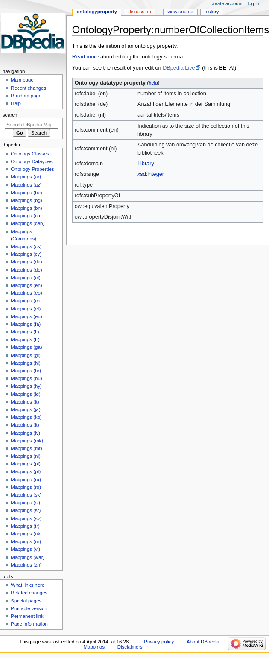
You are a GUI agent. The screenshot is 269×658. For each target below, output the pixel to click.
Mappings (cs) (26, 246)
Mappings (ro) (26, 487)
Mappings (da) (26, 261)
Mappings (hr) (26, 370)
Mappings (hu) (26, 378)
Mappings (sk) (26, 494)
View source (180, 11)
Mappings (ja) (25, 409)
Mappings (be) (26, 192)
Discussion (139, 11)
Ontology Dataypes (31, 161)
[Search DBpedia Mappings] (31, 125)
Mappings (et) (26, 308)
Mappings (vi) (25, 549)
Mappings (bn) (26, 208)
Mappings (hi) (25, 363)
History (212, 11)
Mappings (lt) (25, 424)
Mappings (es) (26, 300)
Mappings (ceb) (27, 223)
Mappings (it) (25, 401)
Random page (26, 95)
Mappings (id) (25, 394)
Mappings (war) (27, 557)
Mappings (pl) (25, 463)
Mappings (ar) (26, 176)
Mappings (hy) (26, 386)
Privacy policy (159, 641)
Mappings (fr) (25, 339)
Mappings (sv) (26, 518)
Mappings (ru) (26, 479)
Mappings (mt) (26, 448)
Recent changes (28, 88)
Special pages (26, 600)
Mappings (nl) (25, 456)
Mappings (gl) (25, 355)
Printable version (29, 608)
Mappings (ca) (26, 215)
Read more (85, 57)
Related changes (29, 592)
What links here (27, 585)
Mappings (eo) (26, 292)
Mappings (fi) (25, 331)
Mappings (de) (26, 269)
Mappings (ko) (26, 417)
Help (16, 103)
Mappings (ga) (26, 347)
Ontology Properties (32, 169)
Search (10, 114)
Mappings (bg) (26, 200)
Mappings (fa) (26, 324)
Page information (29, 623)
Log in (253, 3)
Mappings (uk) (26, 533)
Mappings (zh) (26, 564)
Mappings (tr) (25, 526)
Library (145, 164)
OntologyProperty (96, 11)
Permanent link (27, 616)
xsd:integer (150, 174)
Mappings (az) (26, 184)
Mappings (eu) (26, 316)
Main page (22, 79)
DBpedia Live (179, 68)
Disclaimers (130, 646)
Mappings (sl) (25, 502)
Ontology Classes (30, 153)
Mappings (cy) (26, 254)
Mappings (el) (25, 277)
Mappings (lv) (25, 433)
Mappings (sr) (26, 510)
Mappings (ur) (26, 541)
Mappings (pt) (26, 471)
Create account (227, 3)
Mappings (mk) (27, 440)
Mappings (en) (26, 285)
